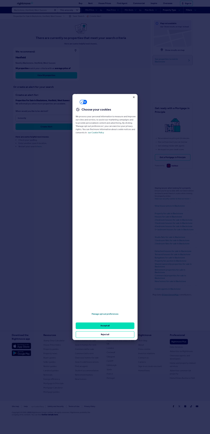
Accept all (105, 325)
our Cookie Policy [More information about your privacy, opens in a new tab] (96, 132)
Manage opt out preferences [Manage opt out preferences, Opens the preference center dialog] (105, 314)
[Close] (134, 97)
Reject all (105, 334)
